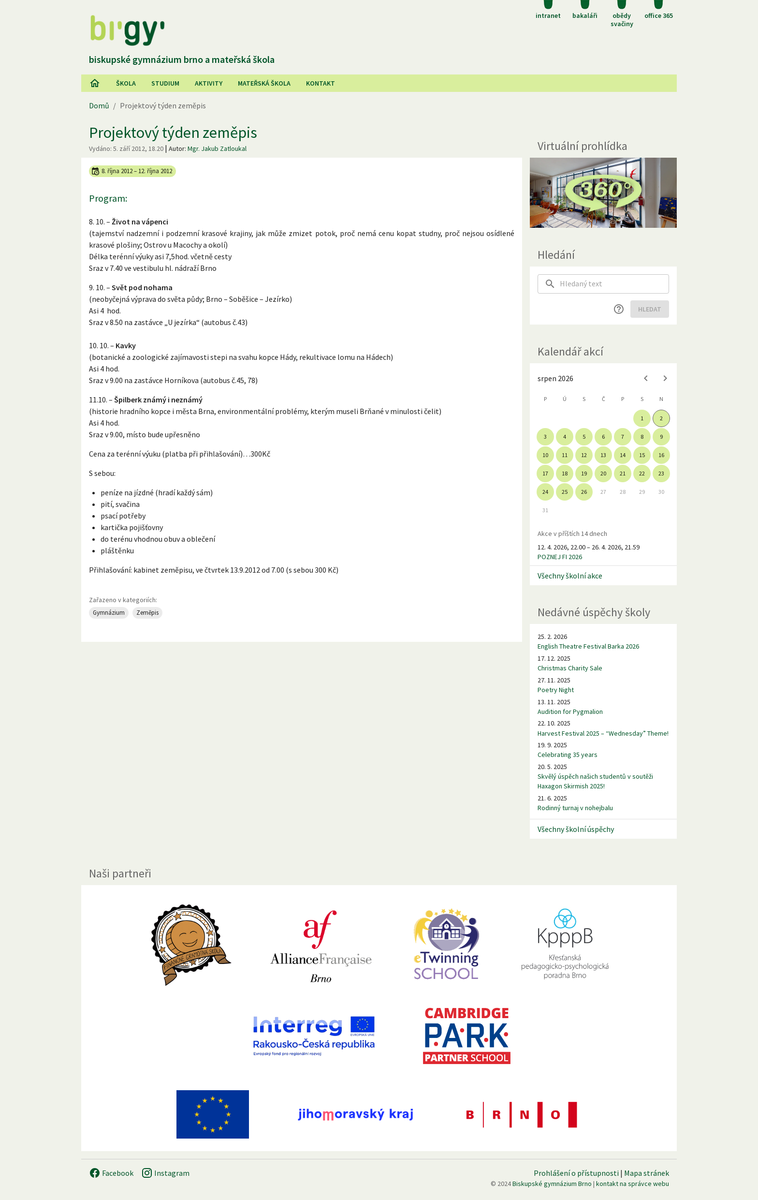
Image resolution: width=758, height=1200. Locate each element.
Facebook (111, 1173)
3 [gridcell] (545, 436)
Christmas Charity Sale (570, 668)
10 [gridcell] (545, 455)
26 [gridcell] (584, 491)
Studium (165, 83)
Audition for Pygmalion (570, 711)
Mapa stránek (646, 1173)
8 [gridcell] (642, 436)
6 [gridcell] (603, 436)
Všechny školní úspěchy (576, 829)
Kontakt (320, 83)
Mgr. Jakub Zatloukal (217, 148)
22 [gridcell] (642, 473)
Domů (99, 105)
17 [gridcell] (545, 473)
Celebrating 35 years (568, 754)
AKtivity (208, 83)
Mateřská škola (264, 83)
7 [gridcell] (622, 436)
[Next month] (665, 378)
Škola (126, 83)
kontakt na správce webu (632, 1183)
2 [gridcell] (661, 418)
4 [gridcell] (564, 436)
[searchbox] (614, 284)
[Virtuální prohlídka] (603, 193)
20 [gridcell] (603, 473)
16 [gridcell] (661, 455)
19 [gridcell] (584, 473)
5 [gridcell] (584, 436)
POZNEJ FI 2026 (560, 556)
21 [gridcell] (623, 473)
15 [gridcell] (642, 455)
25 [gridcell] (565, 491)
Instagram (165, 1173)
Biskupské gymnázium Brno (552, 1183)
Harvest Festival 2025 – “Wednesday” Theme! (603, 733)
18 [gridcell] (565, 473)
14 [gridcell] (623, 455)
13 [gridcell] (603, 455)
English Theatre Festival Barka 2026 (588, 646)
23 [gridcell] (661, 473)
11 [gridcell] (565, 455)
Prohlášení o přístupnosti (576, 1173)
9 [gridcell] (661, 436)
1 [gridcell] (642, 418)
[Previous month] (646, 378)
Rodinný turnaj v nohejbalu (575, 807)
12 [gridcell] (584, 455)
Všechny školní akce (570, 575)
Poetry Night (556, 689)
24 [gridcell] (545, 491)
